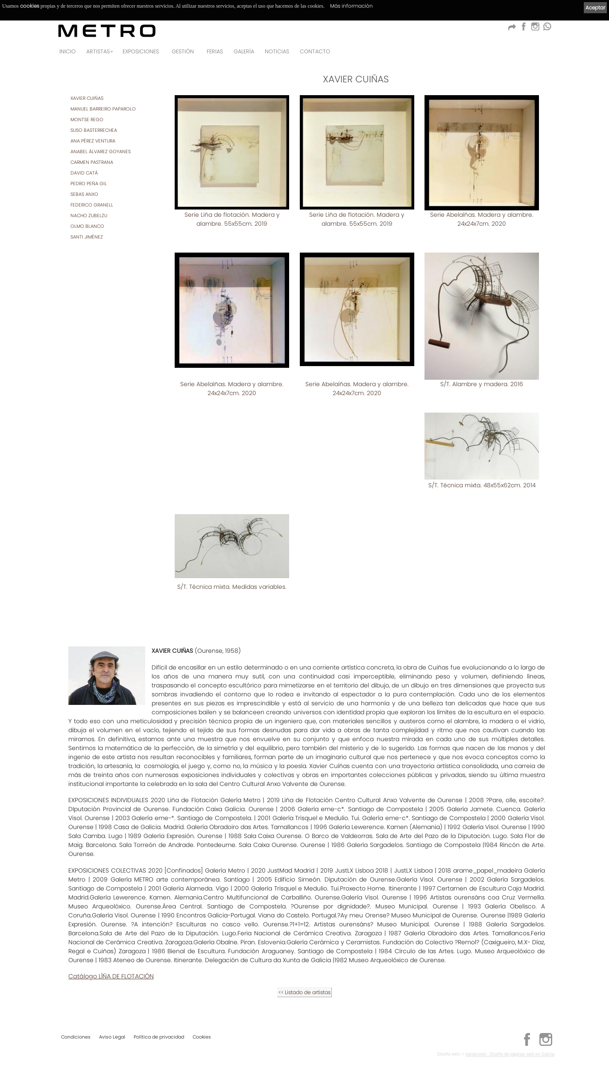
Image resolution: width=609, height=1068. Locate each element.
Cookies (202, 1036)
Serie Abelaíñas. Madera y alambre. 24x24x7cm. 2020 (481, 219)
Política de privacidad (159, 1036)
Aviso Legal (112, 1036)
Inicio (67, 51)
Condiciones (76, 1036)
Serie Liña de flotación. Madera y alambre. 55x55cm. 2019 (232, 219)
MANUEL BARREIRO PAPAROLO (103, 108)
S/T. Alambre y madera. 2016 (481, 375)
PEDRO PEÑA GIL (88, 183)
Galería (244, 51)
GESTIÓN (183, 51)
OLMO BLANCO (87, 226)
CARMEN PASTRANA (91, 162)
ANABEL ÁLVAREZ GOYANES (100, 151)
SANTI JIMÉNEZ (86, 236)
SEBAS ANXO (84, 194)
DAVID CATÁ (84, 172)
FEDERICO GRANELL (91, 204)
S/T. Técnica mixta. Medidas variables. (232, 577)
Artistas (98, 51)
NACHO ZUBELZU (88, 215)
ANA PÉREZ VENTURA (92, 140)
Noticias (277, 51)
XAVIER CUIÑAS (86, 98)
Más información (351, 5)
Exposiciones (141, 51)
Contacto (315, 51)
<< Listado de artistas (304, 983)
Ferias (215, 51)
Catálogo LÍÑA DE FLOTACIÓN (111, 967)
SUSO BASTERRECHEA (93, 130)
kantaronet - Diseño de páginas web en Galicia (510, 1054)
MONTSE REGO (86, 119)
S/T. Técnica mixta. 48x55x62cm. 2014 (482, 476)
